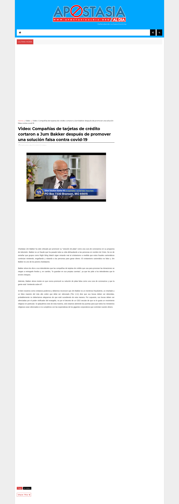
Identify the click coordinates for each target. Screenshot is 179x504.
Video (27, 121)
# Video (27, 488)
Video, (44, 145)
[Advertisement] (89, 63)
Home (20, 121)
